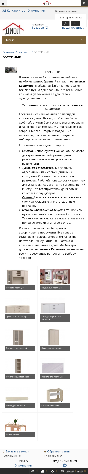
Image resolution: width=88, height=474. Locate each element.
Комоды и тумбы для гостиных (16, 320)
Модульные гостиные (39, 289)
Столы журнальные (15, 382)
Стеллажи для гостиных (13, 352)
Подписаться (64, 432)
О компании (36, 10)
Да (65, 23)
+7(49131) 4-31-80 (11, 404)
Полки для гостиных (70, 351)
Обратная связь (57, 399)
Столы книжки (40, 382)
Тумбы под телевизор (66, 289)
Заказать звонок (15, 399)
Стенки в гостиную (15, 288)
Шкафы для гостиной (66, 320)
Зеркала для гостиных (40, 352)
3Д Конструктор (13, 10)
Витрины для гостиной (40, 320)
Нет (75, 23)
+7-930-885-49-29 (53, 404)
